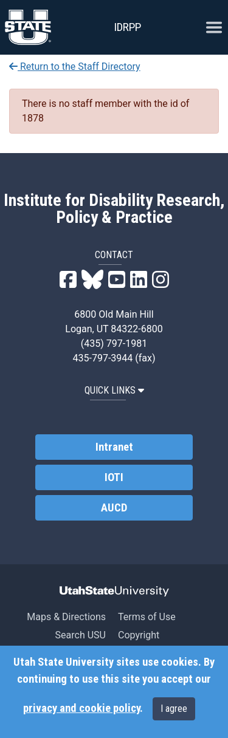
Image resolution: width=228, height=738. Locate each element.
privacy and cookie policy (81, 708)
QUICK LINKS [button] (114, 390)
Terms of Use (147, 617)
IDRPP (127, 27)
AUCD (114, 507)
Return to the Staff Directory (74, 66)
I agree (174, 708)
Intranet (114, 447)
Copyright (138, 635)
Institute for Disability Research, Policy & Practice (114, 209)
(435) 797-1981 (114, 343)
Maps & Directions (66, 617)
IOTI (114, 477)
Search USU (80, 635)
